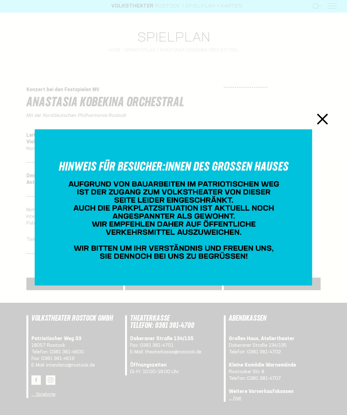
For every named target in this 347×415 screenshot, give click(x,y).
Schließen (322, 118)
